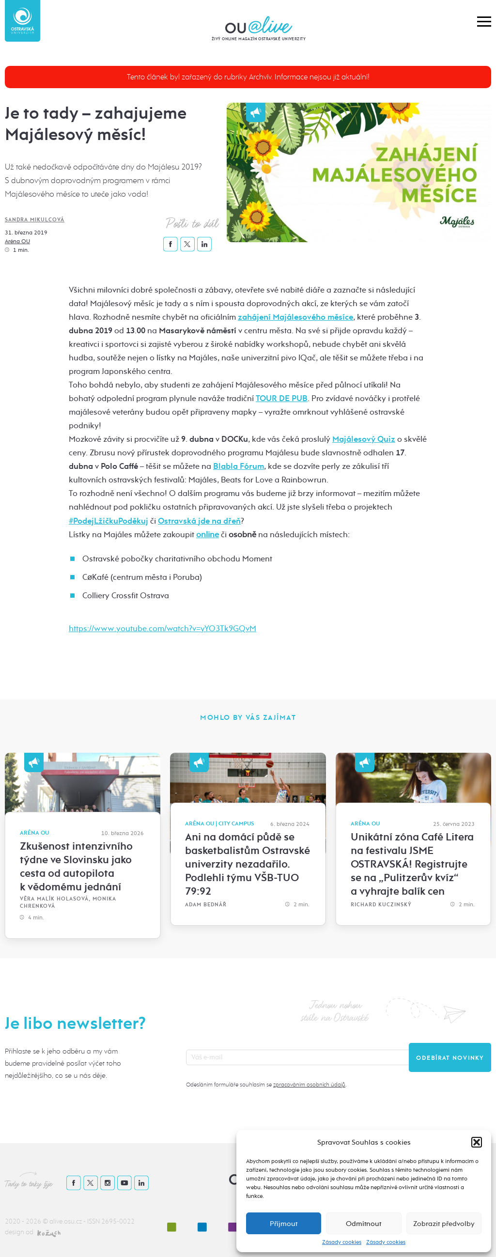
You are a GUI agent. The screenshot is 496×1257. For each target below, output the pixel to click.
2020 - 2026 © (27, 1221)
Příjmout (283, 1223)
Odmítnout (363, 1223)
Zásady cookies (341, 1242)
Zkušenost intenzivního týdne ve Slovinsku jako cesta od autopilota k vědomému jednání (76, 866)
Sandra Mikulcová (34, 220)
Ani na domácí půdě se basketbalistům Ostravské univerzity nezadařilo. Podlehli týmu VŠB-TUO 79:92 (247, 864)
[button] (476, 1142)
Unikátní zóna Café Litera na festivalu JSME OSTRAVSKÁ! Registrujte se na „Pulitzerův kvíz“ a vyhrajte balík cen (412, 864)
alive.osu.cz (65, 1221)
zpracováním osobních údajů (309, 1084)
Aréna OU (17, 241)
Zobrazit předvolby (444, 1223)
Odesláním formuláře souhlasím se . (266, 1084)
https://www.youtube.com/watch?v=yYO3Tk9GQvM (162, 628)
